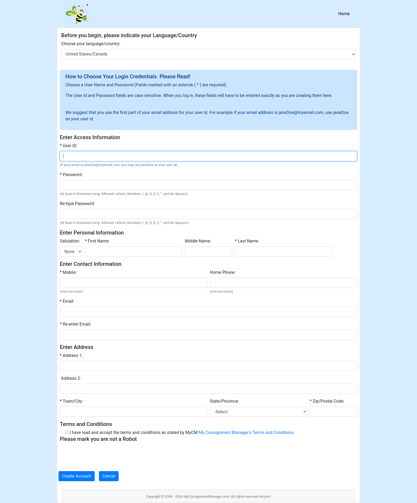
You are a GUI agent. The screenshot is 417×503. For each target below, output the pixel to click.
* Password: (71, 174)
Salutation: (70, 241)
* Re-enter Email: (75, 324)
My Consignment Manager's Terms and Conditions (246, 432)
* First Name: (97, 241)
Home (345, 13)
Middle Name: (198, 241)
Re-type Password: (77, 203)
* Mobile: (68, 272)
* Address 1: (71, 355)
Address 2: (70, 378)
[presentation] (100, 454)
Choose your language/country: (90, 43)
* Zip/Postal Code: (327, 401)
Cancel (108, 476)
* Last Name (246, 241)
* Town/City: (71, 401)
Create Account (76, 476)
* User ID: (68, 145)
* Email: (67, 301)
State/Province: (224, 401)
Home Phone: (222, 272)
